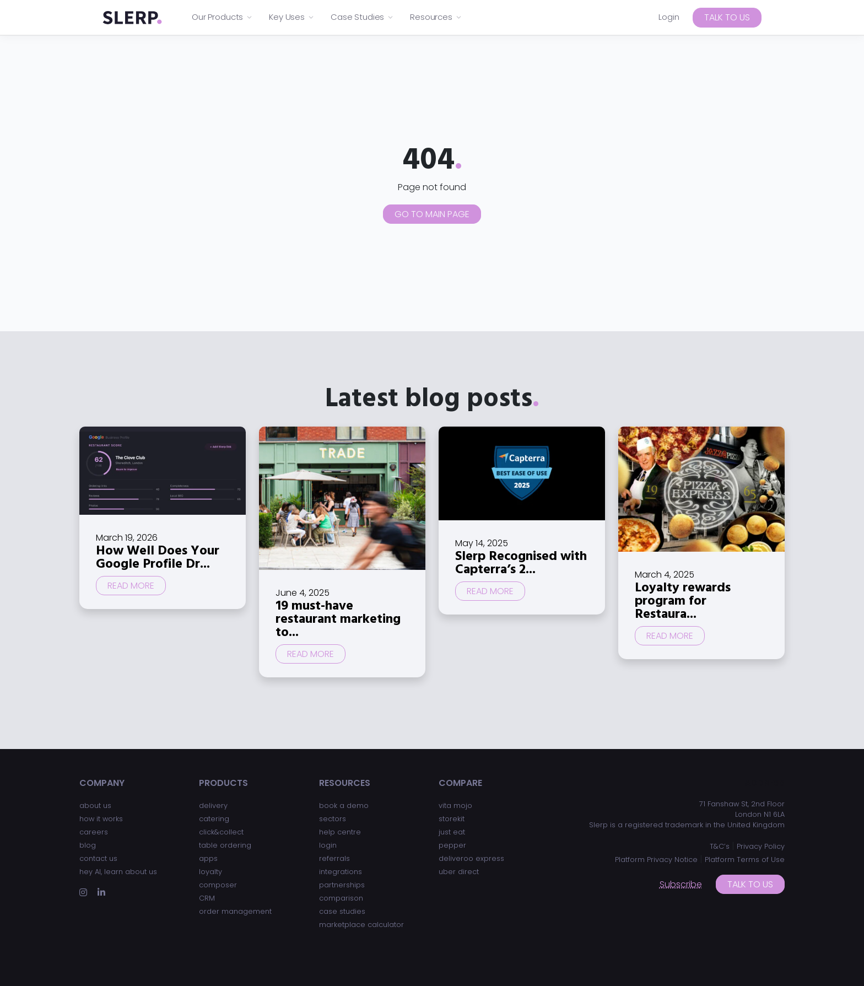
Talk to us (727, 17)
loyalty (210, 871)
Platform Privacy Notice (656, 859)
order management (235, 911)
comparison (341, 898)
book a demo (344, 805)
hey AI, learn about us (118, 871)
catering (214, 818)
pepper (452, 845)
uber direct (459, 871)
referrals (334, 858)
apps (208, 858)
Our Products (222, 17)
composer (218, 885)
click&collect (221, 832)
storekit (452, 818)
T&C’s (720, 846)
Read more (130, 585)
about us (95, 805)
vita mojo (455, 805)
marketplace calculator (361, 924)
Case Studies (362, 17)
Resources (436, 17)
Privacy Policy (761, 846)
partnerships (342, 885)
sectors (332, 818)
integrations (340, 871)
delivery (213, 805)
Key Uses (292, 17)
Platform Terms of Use (745, 859)
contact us (98, 858)
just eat (452, 832)
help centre (340, 832)
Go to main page (432, 214)
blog (87, 845)
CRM (207, 898)
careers (93, 832)
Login (668, 17)
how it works (101, 818)
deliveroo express (471, 858)
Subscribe (681, 884)
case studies (342, 911)
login (328, 845)
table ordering (225, 845)
